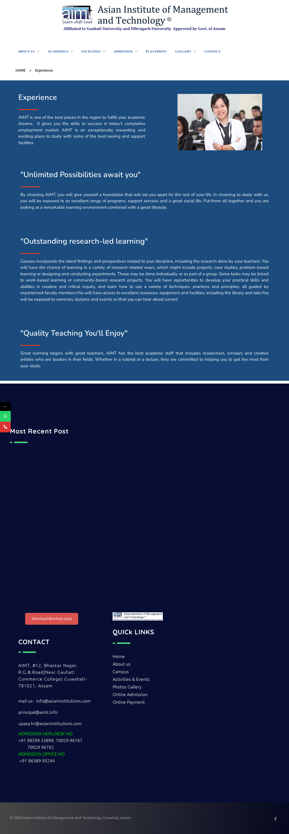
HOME (21, 70)
